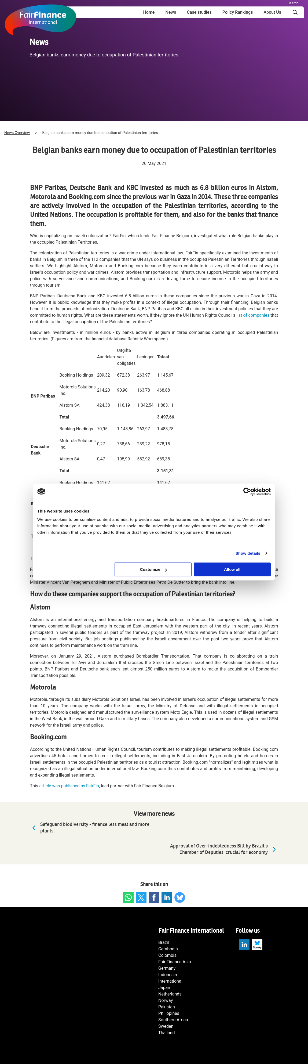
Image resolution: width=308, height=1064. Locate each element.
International (170, 981)
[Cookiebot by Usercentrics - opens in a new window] (247, 492)
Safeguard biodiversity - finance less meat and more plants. (89, 828)
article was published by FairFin (69, 785)
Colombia (167, 955)
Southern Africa (173, 1019)
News (170, 12)
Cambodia (168, 948)
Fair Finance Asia (174, 961)
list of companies (252, 315)
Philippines (168, 1013)
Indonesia (167, 974)
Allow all (232, 569)
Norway (165, 1000)
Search (293, 3)
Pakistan (166, 1006)
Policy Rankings (237, 12)
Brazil (163, 942)
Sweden (165, 1026)
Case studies (199, 12)
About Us (272, 12)
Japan (164, 987)
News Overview (17, 133)
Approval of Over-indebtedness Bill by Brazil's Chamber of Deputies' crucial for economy (224, 849)
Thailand (166, 1032)
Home (149, 12)
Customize (153, 569)
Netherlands (170, 994)
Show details (248, 553)
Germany (166, 968)
